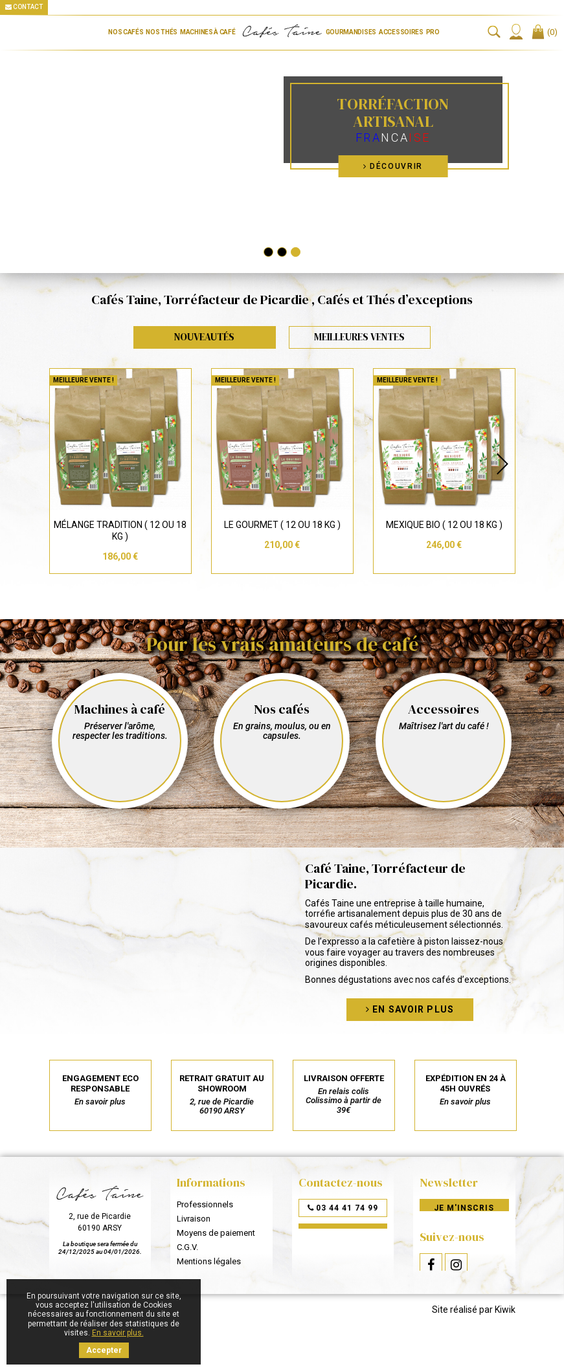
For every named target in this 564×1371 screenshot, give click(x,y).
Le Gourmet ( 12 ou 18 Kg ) (282, 525)
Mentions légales (209, 1261)
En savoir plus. (118, 1332)
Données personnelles (219, 1275)
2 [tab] (282, 252)
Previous (62, 464)
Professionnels (205, 1204)
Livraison (193, 1218)
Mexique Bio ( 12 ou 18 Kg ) (444, 525)
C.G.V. (187, 1247)
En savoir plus (410, 1009)
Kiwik (505, 1339)
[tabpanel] (282, 143)
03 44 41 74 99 (343, 1207)
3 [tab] (295, 252)
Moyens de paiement (216, 1233)
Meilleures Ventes (359, 337)
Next (502, 464)
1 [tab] (268, 252)
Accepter (104, 1350)
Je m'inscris (464, 1207)
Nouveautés (204, 337)
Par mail (343, 1232)
